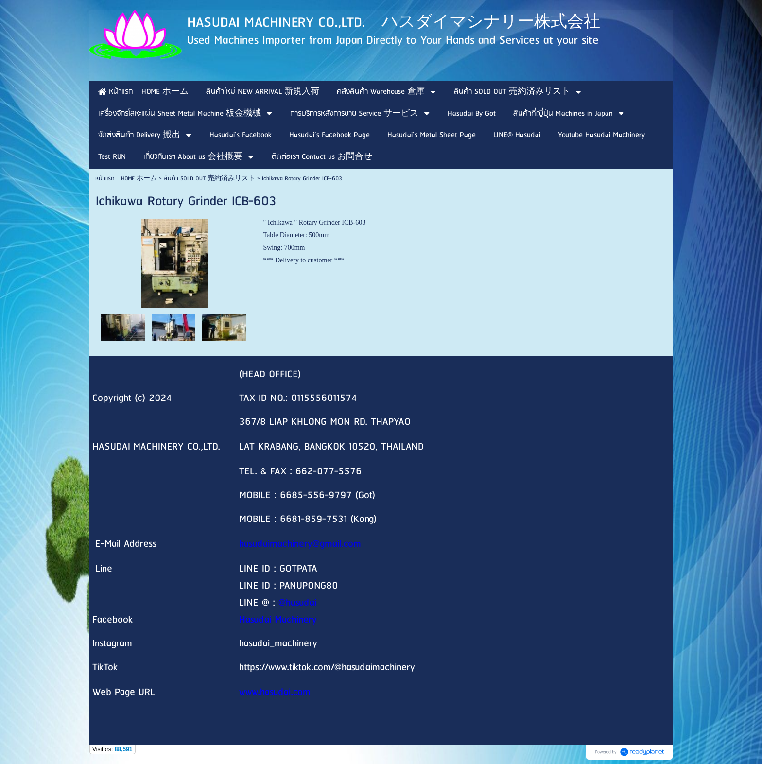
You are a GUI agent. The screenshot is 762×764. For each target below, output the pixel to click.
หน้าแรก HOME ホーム (126, 179)
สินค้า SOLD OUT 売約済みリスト (209, 179)
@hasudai (297, 602)
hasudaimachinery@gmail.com (300, 544)
